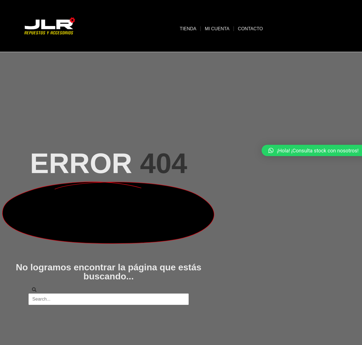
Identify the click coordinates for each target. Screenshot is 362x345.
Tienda (188, 28)
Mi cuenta (217, 28)
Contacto (250, 28)
